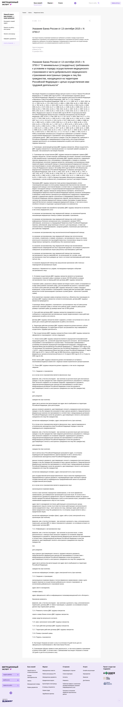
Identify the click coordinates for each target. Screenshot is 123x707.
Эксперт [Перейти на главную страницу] (10, 3)
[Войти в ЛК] (116, 3)
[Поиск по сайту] (94, 3)
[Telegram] (75, 3)
